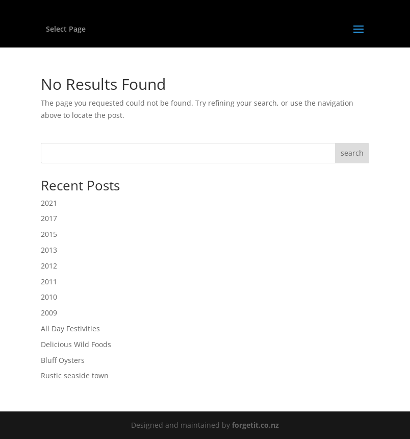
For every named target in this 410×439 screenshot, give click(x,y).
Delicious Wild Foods (76, 344)
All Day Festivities (70, 328)
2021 (49, 203)
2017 (49, 218)
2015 (49, 234)
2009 (49, 313)
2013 (49, 250)
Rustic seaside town (75, 375)
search (352, 153)
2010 (49, 297)
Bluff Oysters (63, 360)
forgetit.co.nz (255, 425)
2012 (49, 266)
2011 (49, 281)
